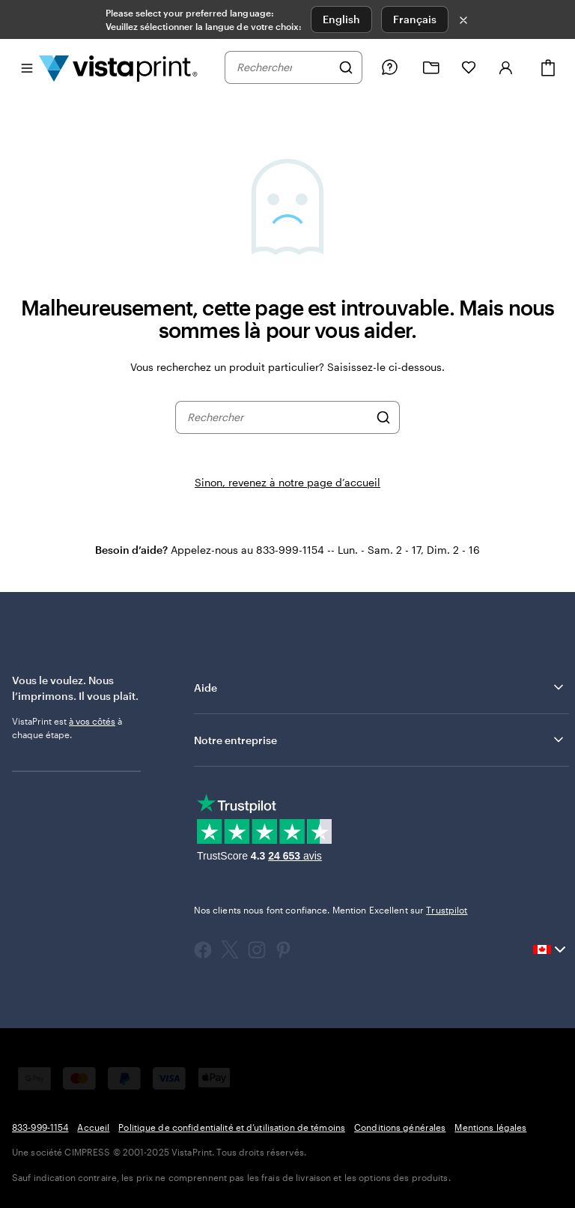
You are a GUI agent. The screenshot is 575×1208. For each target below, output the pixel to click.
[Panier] (548, 68)
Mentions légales (490, 1127)
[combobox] (284, 67)
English (341, 19)
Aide (380, 687)
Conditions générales (399, 1127)
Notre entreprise (380, 739)
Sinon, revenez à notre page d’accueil (287, 482)
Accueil (93, 1127)
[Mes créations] (431, 67)
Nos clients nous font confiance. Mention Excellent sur (331, 910)
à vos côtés (92, 721)
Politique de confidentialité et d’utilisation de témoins (231, 1127)
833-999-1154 (40, 1127)
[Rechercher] (345, 67)
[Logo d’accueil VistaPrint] (118, 67)
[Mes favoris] (468, 67)
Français (414, 19)
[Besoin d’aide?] (389, 67)
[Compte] (506, 67)
